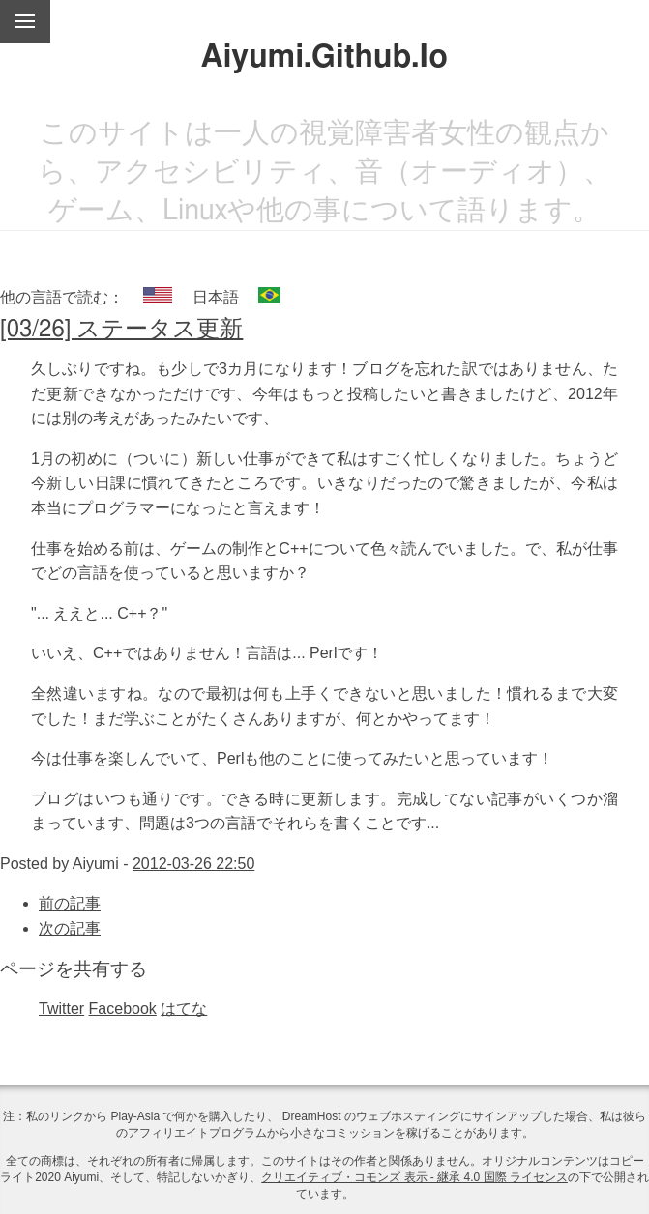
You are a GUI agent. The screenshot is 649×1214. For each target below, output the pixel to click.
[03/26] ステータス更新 (121, 329)
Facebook (123, 1008)
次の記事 (70, 928)
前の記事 (70, 903)
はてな (184, 1008)
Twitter (61, 1008)
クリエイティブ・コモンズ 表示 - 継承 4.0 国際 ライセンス (414, 1177)
